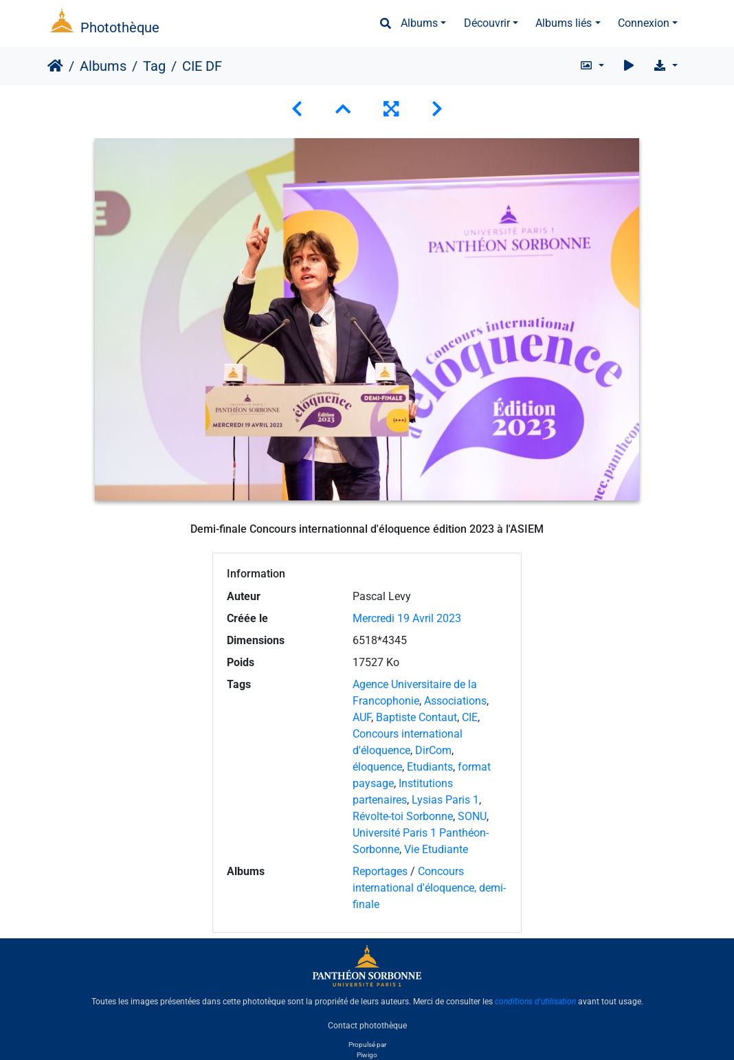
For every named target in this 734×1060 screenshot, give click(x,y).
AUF (362, 717)
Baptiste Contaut (416, 717)
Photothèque (119, 27)
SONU (472, 816)
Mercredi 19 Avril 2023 (407, 618)
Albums (419, 23)
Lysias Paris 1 (445, 799)
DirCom (433, 750)
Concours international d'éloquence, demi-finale (429, 888)
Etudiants (430, 766)
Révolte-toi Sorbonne (403, 816)
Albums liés (563, 23)
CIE (470, 717)
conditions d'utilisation (535, 1001)
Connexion (643, 23)
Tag (154, 66)
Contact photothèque (367, 1025)
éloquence (377, 766)
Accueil (55, 66)
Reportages (380, 871)
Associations (455, 700)
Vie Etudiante (436, 849)
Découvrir (487, 23)
